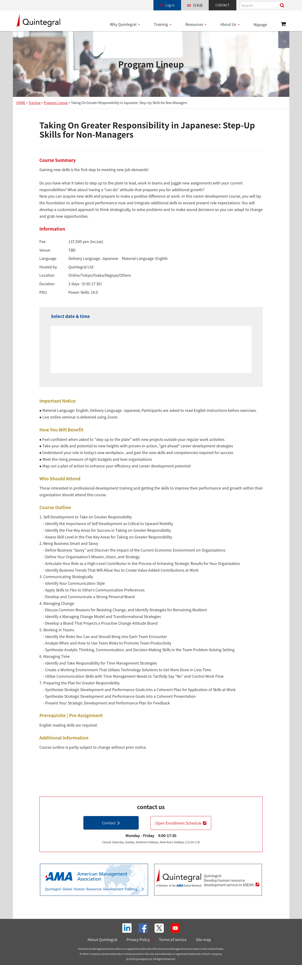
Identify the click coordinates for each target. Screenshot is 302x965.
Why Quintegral (123, 24)
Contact (109, 822)
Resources (194, 24)
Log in (169, 5)
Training (161, 24)
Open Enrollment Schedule (178, 823)
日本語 (197, 5)
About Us (228, 24)
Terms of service (173, 939)
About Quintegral (102, 939)
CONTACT (222, 5)
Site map (203, 939)
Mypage (260, 24)
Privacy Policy (138, 939)
